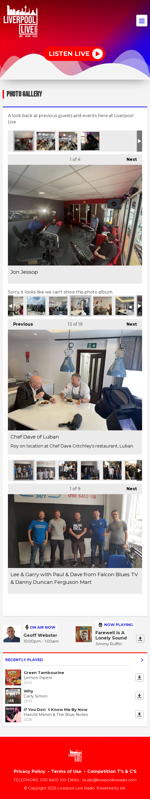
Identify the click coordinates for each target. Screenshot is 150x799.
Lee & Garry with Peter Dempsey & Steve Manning (90, 470)
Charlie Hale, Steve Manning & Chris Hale (46, 470)
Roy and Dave (102, 306)
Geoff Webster (40, 635)
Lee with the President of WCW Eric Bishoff (134, 470)
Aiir (122, 788)
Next (129, 158)
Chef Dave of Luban (80, 306)
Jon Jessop (23, 141)
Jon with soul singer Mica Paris (90, 141)
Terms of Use (66, 771)
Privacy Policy (29, 771)
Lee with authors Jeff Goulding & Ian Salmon (112, 470)
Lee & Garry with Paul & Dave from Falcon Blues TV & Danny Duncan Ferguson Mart (23, 470)
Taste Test (124, 306)
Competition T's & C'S (112, 771)
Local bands (58, 306)
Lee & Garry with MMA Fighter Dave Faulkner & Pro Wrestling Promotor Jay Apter (68, 470)
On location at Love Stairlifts (14, 306)
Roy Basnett (36, 306)
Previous (20, 323)
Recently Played (74, 659)
